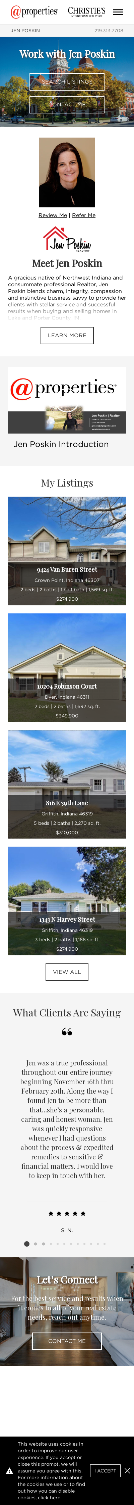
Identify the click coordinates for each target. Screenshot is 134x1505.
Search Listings (67, 82)
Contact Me (67, 104)
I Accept (105, 1470)
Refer (83, 215)
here (55, 1497)
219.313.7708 (108, 30)
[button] (127, 1470)
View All (67, 972)
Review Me (53, 215)
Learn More (67, 335)
